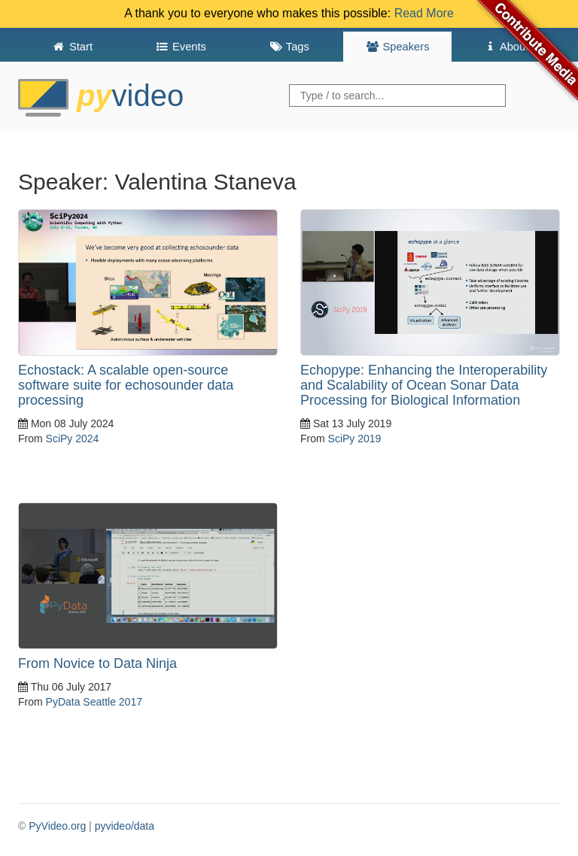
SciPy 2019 (355, 439)
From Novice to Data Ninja (97, 663)
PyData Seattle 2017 (94, 702)
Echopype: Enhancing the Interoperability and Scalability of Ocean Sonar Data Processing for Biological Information (423, 385)
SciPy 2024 (72, 439)
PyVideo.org (57, 826)
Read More (424, 13)
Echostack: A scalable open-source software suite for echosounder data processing (125, 385)
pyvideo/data (124, 826)
